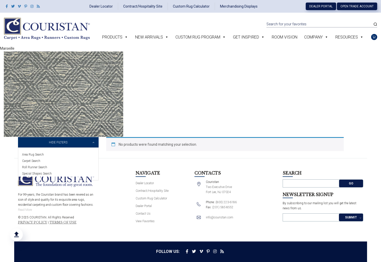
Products (112, 37)
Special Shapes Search (37, 173)
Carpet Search (31, 161)
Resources (346, 37)
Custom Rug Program (197, 37)
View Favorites (145, 221)
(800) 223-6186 (226, 202)
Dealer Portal (321, 6)
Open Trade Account (357, 6)
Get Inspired (246, 37)
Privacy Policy (32, 222)
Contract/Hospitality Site (142, 6)
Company (313, 37)
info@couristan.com (219, 217)
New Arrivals (149, 37)
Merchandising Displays (239, 6)
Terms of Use (63, 222)
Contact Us (143, 213)
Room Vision (284, 37)
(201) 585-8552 (222, 207)
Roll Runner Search (34, 167)
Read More (25, 210)
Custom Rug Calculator (191, 6)
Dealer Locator (101, 6)
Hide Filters (58, 142)
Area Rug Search (33, 154)
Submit (351, 217)
